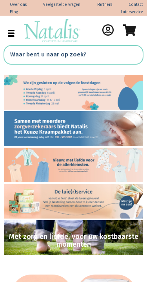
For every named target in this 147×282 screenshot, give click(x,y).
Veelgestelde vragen (61, 4)
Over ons (18, 4)
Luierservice (132, 12)
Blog (14, 12)
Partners (104, 4)
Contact (136, 4)
